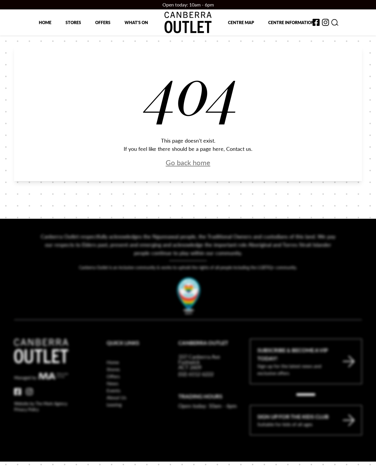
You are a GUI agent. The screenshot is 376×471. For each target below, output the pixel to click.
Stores (73, 22)
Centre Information (291, 22)
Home (45, 22)
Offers (102, 22)
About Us (116, 427)
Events (113, 420)
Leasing (114, 434)
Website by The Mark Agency (40, 433)
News (112, 413)
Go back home (188, 162)
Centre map (241, 22)
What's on (136, 22)
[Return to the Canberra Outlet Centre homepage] (188, 22)
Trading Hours (200, 426)
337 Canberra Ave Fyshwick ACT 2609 (199, 392)
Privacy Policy (26, 439)
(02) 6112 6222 (196, 403)
